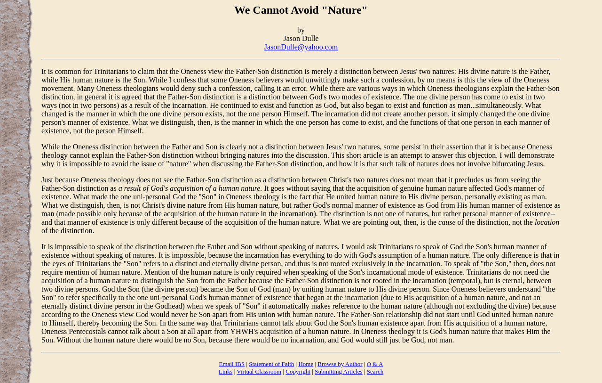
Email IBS (232, 363)
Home (305, 363)
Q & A (375, 363)
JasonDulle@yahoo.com (301, 47)
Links (226, 371)
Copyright (297, 371)
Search (375, 371)
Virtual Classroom (259, 371)
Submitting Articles (338, 371)
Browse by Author (339, 363)
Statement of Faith (271, 363)
